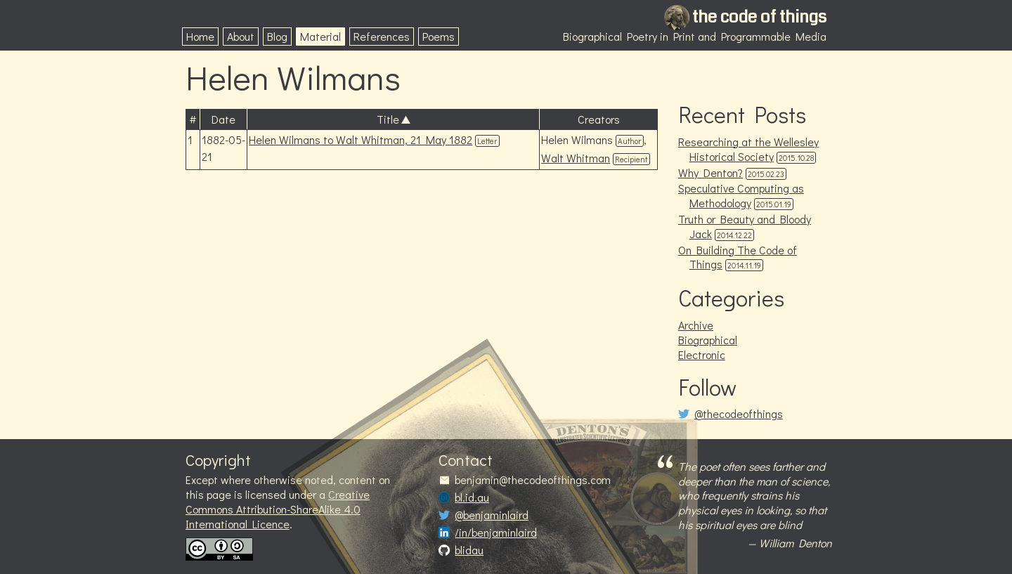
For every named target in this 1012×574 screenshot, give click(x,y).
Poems (438, 36)
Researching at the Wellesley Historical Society (748, 149)
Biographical (707, 339)
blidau (469, 550)
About (240, 36)
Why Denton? (710, 172)
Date (223, 119)
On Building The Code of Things (737, 257)
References (381, 36)
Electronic (701, 354)
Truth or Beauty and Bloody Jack (744, 226)
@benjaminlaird (491, 515)
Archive (695, 325)
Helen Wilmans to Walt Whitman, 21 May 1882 (360, 139)
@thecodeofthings (738, 414)
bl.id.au (472, 497)
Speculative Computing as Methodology (741, 195)
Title (388, 119)
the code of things (759, 17)
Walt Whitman (575, 157)
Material (320, 36)
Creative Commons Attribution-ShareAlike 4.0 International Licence (278, 509)
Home (200, 36)
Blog (277, 36)
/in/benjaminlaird (496, 533)
